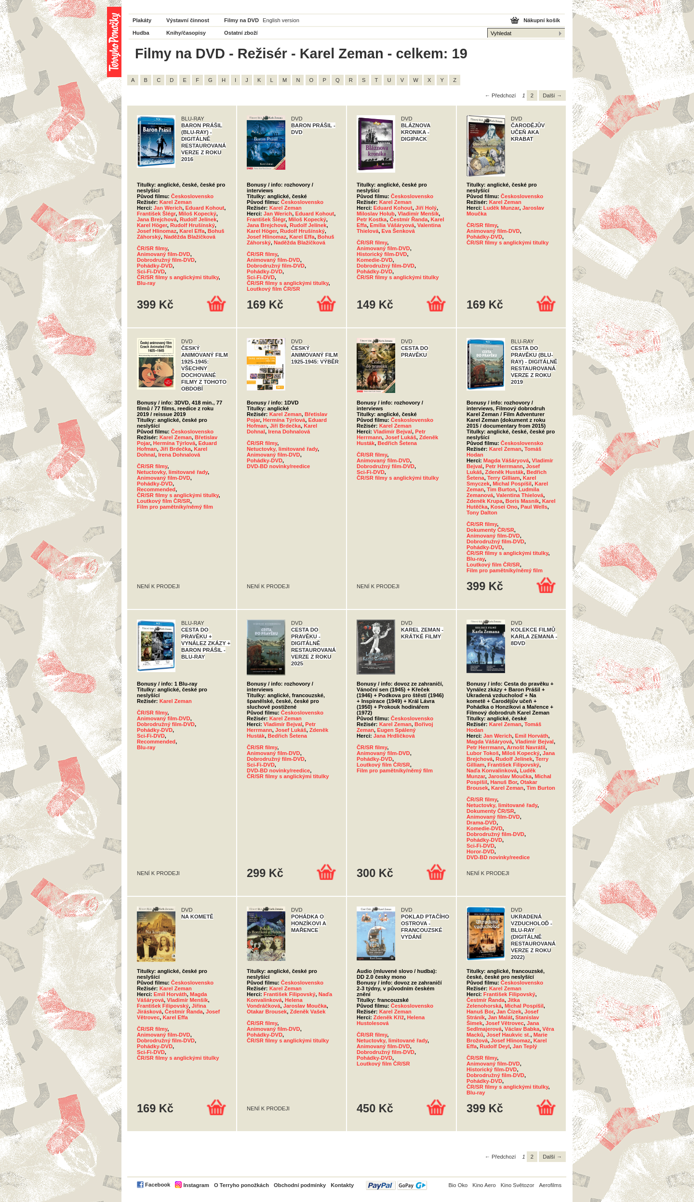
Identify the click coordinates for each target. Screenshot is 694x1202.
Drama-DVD (481, 822)
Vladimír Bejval (393, 431)
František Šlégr (156, 213)
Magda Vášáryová (506, 460)
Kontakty (342, 1185)
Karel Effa (191, 231)
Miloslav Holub (376, 213)
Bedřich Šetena (397, 443)
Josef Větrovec (504, 1023)
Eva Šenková (398, 231)
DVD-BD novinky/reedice (278, 466)
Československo (192, 196)
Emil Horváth (531, 736)
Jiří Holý (426, 208)
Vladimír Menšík (418, 213)
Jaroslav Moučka (510, 776)
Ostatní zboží (241, 33)
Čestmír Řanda (408, 219)
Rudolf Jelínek (198, 219)
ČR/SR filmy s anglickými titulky (178, 277)
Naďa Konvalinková (492, 770)
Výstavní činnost (187, 20)
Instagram (196, 1185)
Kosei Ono (504, 507)
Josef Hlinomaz (156, 231)
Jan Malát (500, 1017)
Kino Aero (484, 1185)
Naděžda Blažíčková (189, 237)
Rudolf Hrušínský (192, 225)
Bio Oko (457, 1185)
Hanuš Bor (503, 782)
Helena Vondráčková (275, 1003)
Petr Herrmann (504, 466)
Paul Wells (533, 507)
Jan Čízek (508, 1011)
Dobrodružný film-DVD (166, 260)
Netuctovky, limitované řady (172, 472)
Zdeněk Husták (504, 472)
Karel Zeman (176, 202)
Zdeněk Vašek (308, 1011)
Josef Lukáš (400, 437)
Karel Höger (152, 225)
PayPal (396, 1185)
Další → (552, 95)
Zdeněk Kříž (389, 1017)
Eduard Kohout (205, 208)
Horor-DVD (480, 851)
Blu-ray (146, 283)
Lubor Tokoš (483, 753)
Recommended (156, 489)
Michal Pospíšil (512, 483)
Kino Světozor (517, 1185)
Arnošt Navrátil (526, 747)
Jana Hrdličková (394, 736)
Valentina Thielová (520, 495)
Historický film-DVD (382, 254)
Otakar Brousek (267, 1011)
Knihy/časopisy (186, 33)
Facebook (157, 1185)
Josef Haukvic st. (508, 1035)
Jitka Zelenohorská (493, 1003)
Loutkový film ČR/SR (273, 289)
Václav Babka (522, 1029)
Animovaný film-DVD (163, 254)
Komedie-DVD (375, 260)
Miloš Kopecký (197, 213)
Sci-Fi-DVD (151, 271)
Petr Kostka (372, 219)
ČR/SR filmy (152, 248)
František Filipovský (514, 765)
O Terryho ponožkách (241, 1185)
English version (281, 20)
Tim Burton (501, 489)
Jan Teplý (525, 1046)
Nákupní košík (541, 20)
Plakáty (142, 20)
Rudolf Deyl (494, 1046)
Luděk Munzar (501, 208)
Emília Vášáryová (392, 225)
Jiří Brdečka (175, 449)
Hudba (141, 33)
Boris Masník (522, 501)
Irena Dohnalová (179, 455)
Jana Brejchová (157, 219)
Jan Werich (168, 208)
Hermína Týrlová (174, 443)
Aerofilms (550, 1185)
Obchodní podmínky (300, 1185)
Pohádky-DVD (155, 266)
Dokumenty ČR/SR (490, 530)
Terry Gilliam (503, 478)
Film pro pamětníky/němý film (175, 507)
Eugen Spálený (396, 730)
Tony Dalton (482, 512)
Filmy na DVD (241, 20)
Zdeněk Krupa (485, 501)
